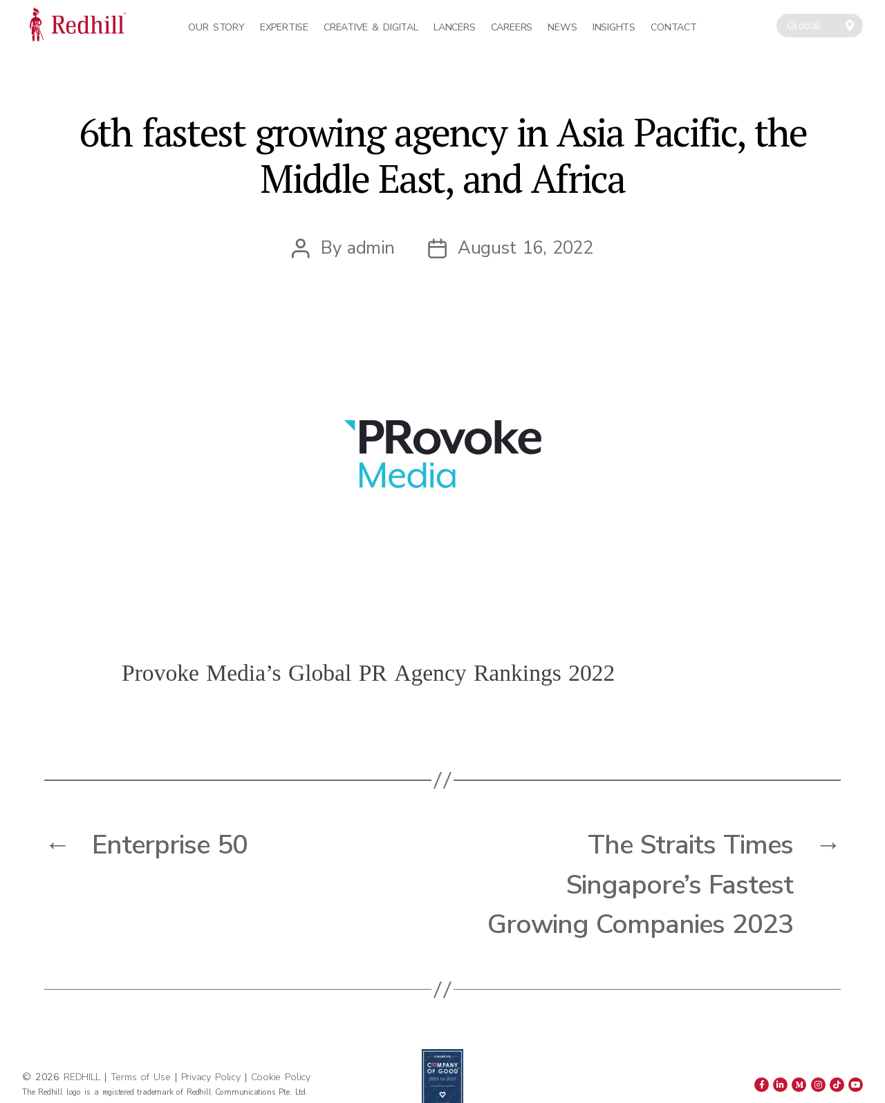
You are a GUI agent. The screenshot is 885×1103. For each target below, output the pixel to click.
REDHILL (84, 1077)
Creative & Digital (371, 27)
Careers (511, 27)
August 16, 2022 (525, 248)
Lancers (454, 27)
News (562, 27)
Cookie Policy (280, 1077)
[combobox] (819, 25)
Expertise (284, 27)
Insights (614, 27)
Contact (673, 27)
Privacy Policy (211, 1077)
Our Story (216, 27)
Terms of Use (141, 1077)
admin (371, 248)
